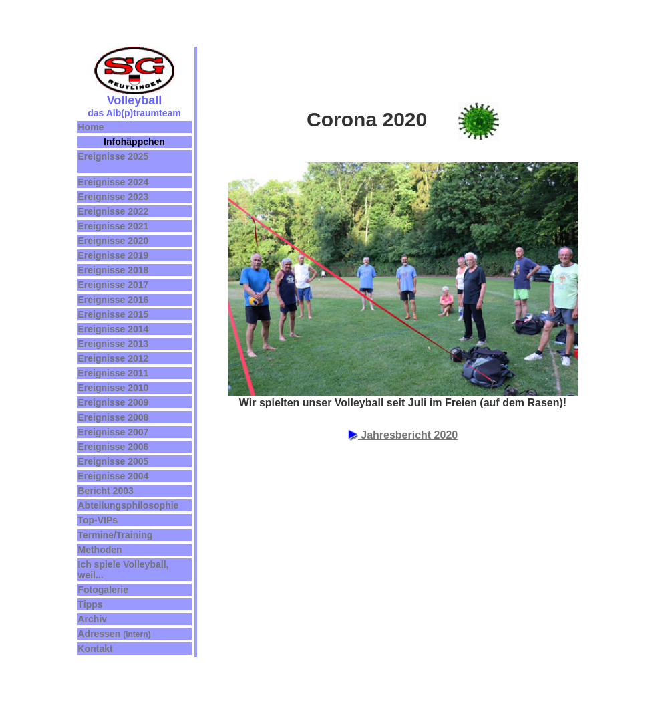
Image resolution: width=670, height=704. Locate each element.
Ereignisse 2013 (113, 343)
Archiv (93, 619)
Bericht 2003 (106, 490)
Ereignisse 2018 (113, 270)
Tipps (90, 604)
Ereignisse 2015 (113, 314)
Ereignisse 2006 (113, 446)
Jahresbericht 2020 (403, 435)
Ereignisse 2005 (113, 461)
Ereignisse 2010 (113, 387)
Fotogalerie (103, 589)
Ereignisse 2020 (113, 240)
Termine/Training (115, 535)
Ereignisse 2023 (113, 196)
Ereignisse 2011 (113, 373)
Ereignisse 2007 (113, 432)
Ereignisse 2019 (113, 255)
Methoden (100, 549)
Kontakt (95, 648)
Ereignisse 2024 (113, 182)
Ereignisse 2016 (113, 299)
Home (91, 127)
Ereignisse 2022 (113, 211)
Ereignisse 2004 (113, 476)
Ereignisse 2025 (113, 156)
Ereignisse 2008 (113, 417)
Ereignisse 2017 (113, 284)
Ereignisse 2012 (113, 358)
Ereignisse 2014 (113, 329)
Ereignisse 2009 (113, 402)
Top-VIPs (98, 520)
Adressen (101, 633)
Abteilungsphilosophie (128, 505)
